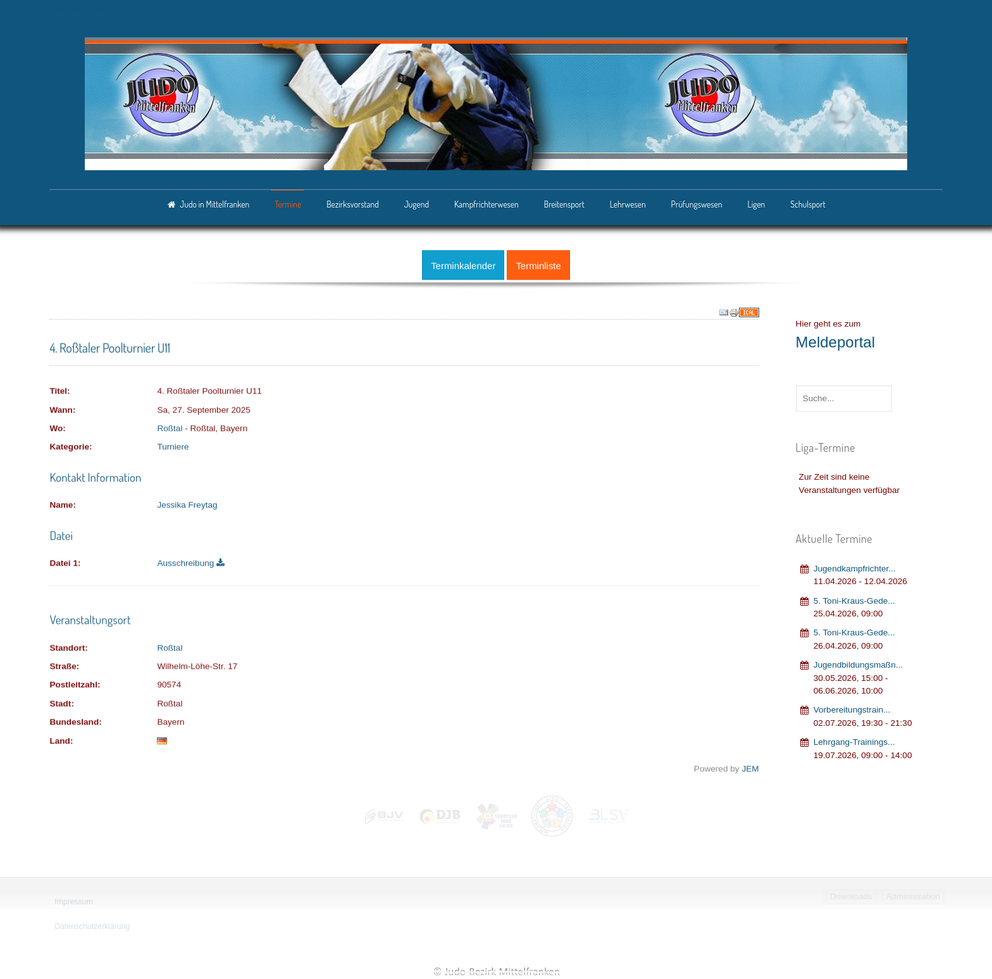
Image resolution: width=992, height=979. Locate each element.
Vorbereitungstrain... (852, 708)
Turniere (173, 445)
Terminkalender (463, 263)
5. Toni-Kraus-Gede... (854, 598)
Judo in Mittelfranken (214, 204)
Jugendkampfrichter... (855, 566)
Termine (288, 204)
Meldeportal (835, 339)
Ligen (756, 204)
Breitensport (564, 204)
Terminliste (538, 263)
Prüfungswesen (696, 204)
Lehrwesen (628, 204)
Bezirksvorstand (352, 204)
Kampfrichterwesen (486, 204)
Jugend (416, 204)
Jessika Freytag (187, 503)
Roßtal (169, 426)
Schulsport (807, 204)
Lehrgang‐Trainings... (854, 739)
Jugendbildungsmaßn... (858, 663)
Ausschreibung (191, 561)
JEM (750, 766)
